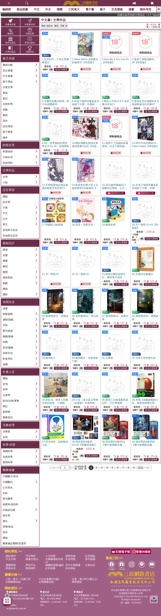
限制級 (106, 33)
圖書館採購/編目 (54, 565)
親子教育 (8, 132)
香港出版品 (30, 40)
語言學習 (8, 126)
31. (107, 358)
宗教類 (6, 431)
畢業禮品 (77, 582)
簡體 (59, 9)
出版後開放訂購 (115, 193)
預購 (45, 33)
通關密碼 (11, 565)
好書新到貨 (30, 22)
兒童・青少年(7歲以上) (85, 579)
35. (115, 402)
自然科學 (8, 104)
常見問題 (70, 559)
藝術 (5, 115)
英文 (5, 224)
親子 (102, 9)
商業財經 (8, 151)
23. (114, 277)
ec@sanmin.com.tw (16, 608)
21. (50, 274)
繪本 (5, 137)
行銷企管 (8, 157)
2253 (140, 467)
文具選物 (117, 9)
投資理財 (8, 162)
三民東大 (74, 9)
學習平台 (31, 565)
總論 (5, 196)
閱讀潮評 (31, 568)
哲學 (5, 389)
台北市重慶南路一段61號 (86, 595)
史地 (5, 384)
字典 (5, 207)
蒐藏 (5, 364)
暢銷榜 (6, 9)
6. (85, 104)
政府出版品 (10, 40)
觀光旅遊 (8, 330)
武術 (5, 325)
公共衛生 (8, 487)
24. (142, 274)
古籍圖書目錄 (13, 582)
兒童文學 (8, 87)
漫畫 (131, 9)
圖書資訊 (8, 417)
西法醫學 (8, 498)
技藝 (5, 342)
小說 (5, 182)
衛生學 (6, 515)
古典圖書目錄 (46, 582)
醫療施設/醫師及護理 (14, 543)
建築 (5, 249)
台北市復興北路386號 (17, 595)
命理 (5, 437)
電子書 (90, 9)
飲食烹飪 (8, 358)
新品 (22, 9)
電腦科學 (8, 451)
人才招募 (50, 556)
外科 (5, 493)
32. (143, 358)
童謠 (5, 92)
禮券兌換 (70, 556)
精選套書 (30, 31)
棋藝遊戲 (8, 314)
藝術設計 (9, 243)
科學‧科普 (9, 444)
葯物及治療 (9, 510)
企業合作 (90, 565)
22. (80, 274)
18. (84, 224)
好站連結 (70, 568)
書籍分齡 (8, 65)
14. (85, 188)
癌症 (5, 532)
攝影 (5, 294)
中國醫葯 (8, 482)
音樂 (5, 255)
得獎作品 (30, 49)
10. (85, 146)
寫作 (5, 120)
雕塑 (5, 272)
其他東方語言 (10, 230)
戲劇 (5, 283)
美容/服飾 (8, 347)
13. (55, 188)
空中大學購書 (72, 565)
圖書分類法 (32, 559)
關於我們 (11, 556)
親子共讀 (9, 58)
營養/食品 (8, 526)
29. (49, 358)
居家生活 (8, 353)
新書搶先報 (10, 22)
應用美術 (8, 277)
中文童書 (8, 76)
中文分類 (11, 559)
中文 (36, 9)
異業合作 (11, 568)
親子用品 (8, 81)
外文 (48, 9)
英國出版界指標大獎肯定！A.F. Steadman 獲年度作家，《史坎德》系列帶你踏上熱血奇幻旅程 (147, 14)
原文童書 (8, 70)
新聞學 (6, 412)
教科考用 (145, 9)
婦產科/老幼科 (10, 504)
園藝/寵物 (8, 336)
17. (52, 224)
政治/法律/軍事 (11, 400)
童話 (5, 98)
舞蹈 (5, 266)
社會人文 (9, 372)
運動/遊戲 (8, 319)
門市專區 (31, 556)
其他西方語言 (10, 235)
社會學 (6, 395)
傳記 (5, 406)
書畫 (5, 260)
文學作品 (9, 170)
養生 (5, 521)
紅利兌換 (50, 568)
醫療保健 (9, 470)
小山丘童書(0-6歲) (49, 579)
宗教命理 (9, 425)
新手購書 (90, 559)
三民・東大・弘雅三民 (18, 579)
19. (109, 224)
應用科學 (8, 462)
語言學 (6, 202)
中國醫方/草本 (10, 476)
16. (145, 188)
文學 (5, 176)
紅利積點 (90, 556)
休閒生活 (9, 302)
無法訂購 (86, 69)
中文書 (45, 20)
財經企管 (9, 145)
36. (145, 402)
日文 (5, 219)
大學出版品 (10, 49)
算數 (5, 109)
